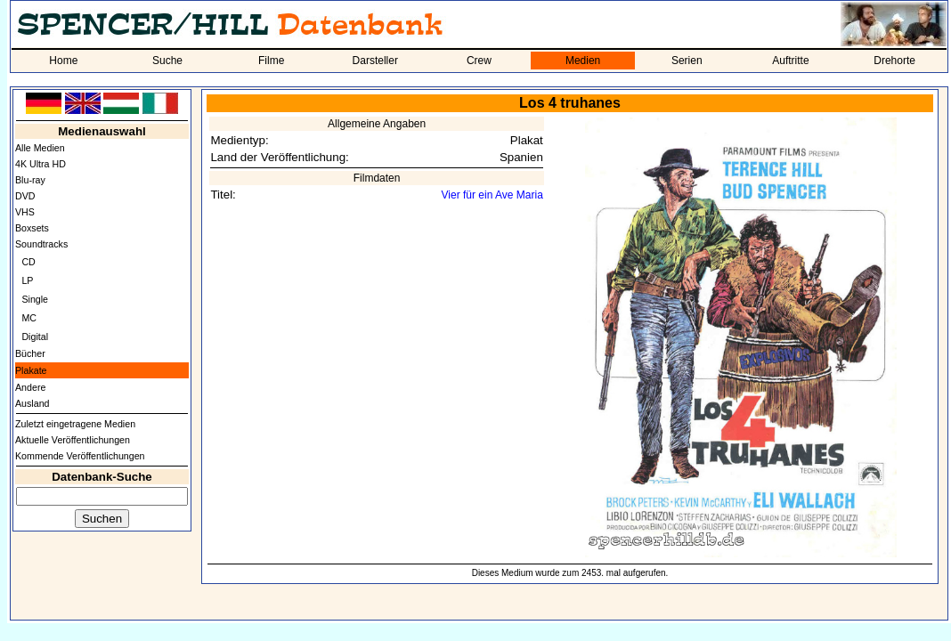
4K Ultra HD (40, 163)
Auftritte (790, 60)
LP (27, 280)
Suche (167, 60)
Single (34, 299)
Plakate (31, 370)
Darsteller (375, 60)
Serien (687, 60)
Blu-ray (30, 179)
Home (63, 60)
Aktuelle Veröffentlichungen (72, 439)
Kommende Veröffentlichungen (80, 455)
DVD (25, 196)
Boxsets (32, 228)
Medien (582, 60)
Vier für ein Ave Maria (492, 195)
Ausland (32, 403)
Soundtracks (41, 244)
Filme (271, 60)
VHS (25, 212)
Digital (34, 336)
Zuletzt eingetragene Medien (75, 423)
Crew (479, 60)
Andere (30, 387)
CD (28, 261)
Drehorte (894, 60)
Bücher (30, 353)
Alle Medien (40, 147)
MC (29, 317)
